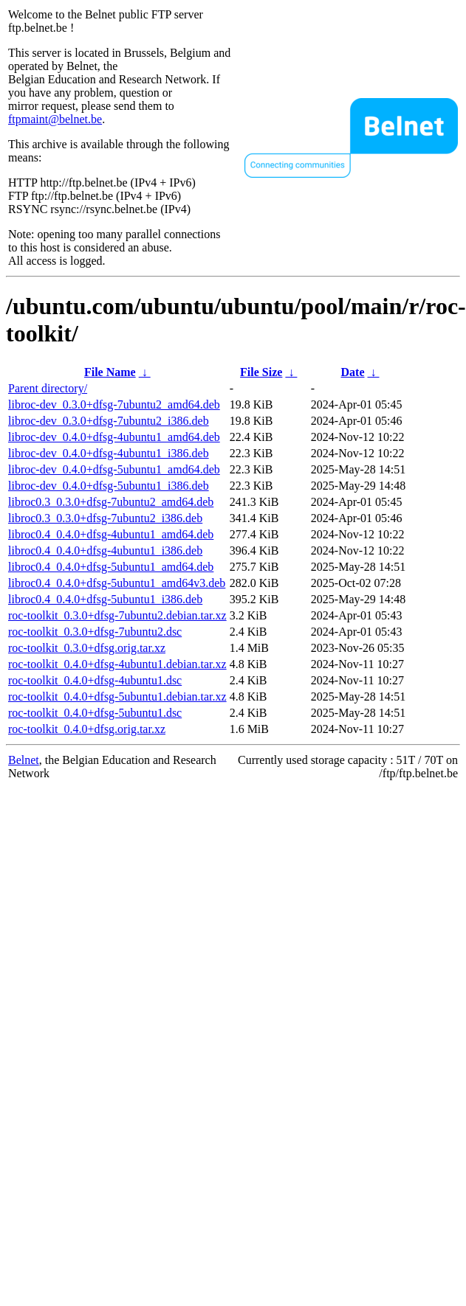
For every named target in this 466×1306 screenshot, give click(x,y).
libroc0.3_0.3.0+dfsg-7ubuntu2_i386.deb (105, 518)
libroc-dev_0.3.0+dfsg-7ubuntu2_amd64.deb (114, 404)
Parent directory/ (47, 388)
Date (353, 372)
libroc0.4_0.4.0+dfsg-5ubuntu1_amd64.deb (110, 566)
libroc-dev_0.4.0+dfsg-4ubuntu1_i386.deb (108, 453)
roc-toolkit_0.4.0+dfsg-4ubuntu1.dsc (95, 680)
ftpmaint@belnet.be (55, 119)
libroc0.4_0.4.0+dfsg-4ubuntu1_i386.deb (105, 550)
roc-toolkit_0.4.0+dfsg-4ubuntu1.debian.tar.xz (117, 664)
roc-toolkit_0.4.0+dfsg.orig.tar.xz (86, 729)
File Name (110, 372)
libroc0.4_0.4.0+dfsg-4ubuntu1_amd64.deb (110, 534)
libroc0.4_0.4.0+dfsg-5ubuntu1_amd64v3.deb (116, 583)
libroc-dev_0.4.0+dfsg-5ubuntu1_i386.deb (108, 485)
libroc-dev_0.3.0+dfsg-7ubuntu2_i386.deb (108, 420)
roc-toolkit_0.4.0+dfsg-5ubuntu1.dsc (95, 712)
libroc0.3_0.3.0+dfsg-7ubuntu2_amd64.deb (110, 502)
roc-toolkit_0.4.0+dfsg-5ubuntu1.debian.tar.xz (117, 696)
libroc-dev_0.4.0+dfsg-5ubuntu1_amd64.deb (114, 469)
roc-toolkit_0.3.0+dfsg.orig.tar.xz (86, 648)
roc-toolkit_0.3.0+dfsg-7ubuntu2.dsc (95, 631)
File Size (261, 372)
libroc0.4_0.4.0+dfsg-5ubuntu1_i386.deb (105, 599)
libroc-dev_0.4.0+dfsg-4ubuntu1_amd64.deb (114, 437)
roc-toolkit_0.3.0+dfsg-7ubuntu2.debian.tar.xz (117, 615)
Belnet (23, 760)
